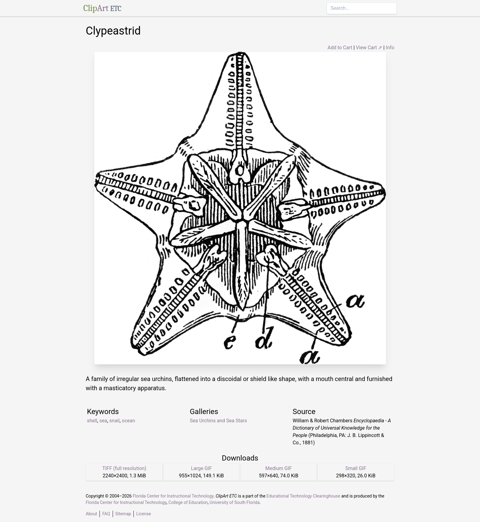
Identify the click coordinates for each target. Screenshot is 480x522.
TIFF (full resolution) (124, 468)
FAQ (106, 513)
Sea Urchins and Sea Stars (218, 421)
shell (92, 421)
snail (114, 421)
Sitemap (123, 513)
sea (103, 421)
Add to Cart (340, 47)
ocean (128, 421)
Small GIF (355, 468)
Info (390, 47)
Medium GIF (278, 468)
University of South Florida (235, 502)
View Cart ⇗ (369, 47)
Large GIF (201, 468)
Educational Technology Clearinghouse (303, 496)
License (143, 513)
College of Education (188, 502)
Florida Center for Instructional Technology (173, 496)
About (91, 513)
